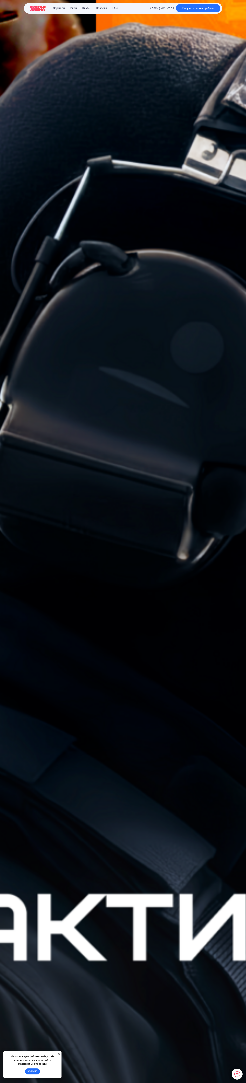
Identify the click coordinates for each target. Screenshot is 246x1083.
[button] (198, 8)
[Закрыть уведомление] (59, 1054)
